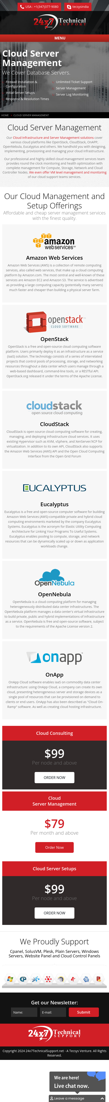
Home (5, 115)
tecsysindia (81, 6)
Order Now (54, 777)
